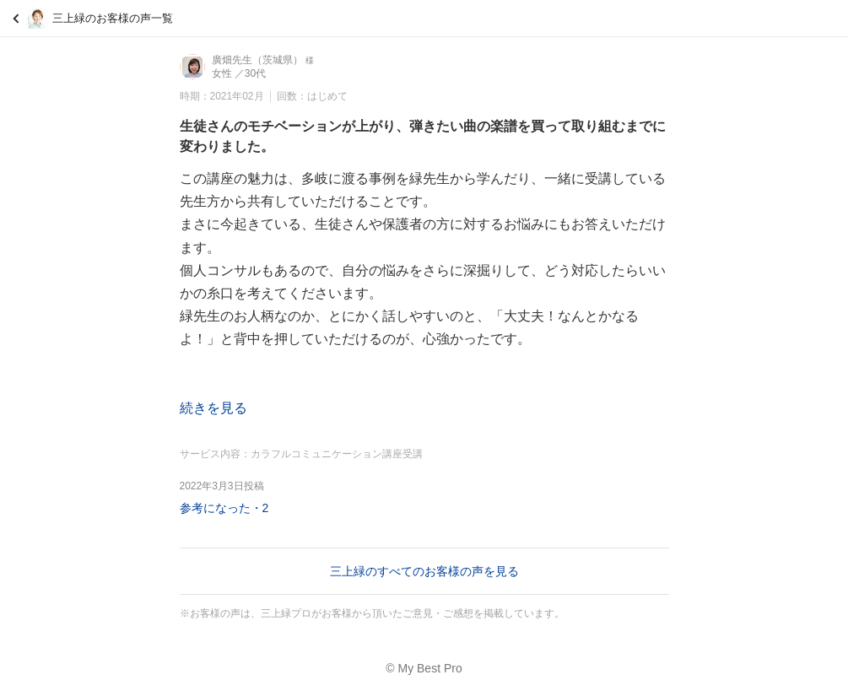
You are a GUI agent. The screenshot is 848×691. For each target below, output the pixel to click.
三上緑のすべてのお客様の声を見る (424, 571)
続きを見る (213, 408)
